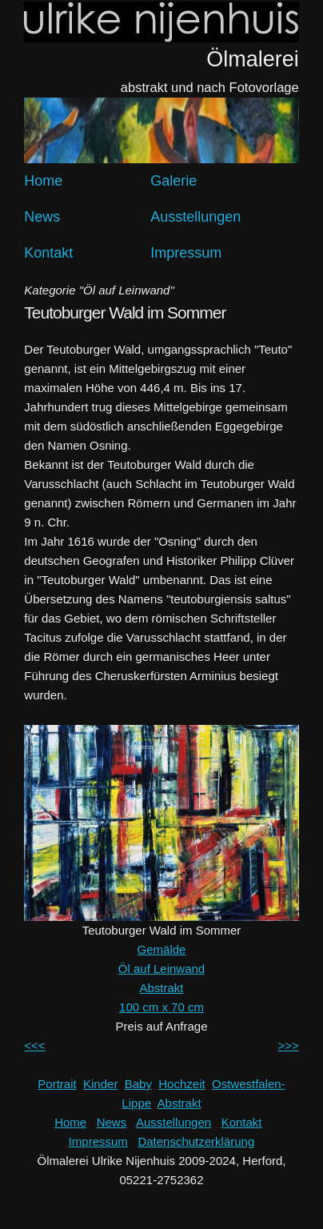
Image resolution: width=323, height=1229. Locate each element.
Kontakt (48, 253)
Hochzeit (181, 1084)
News (42, 217)
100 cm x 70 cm (161, 1007)
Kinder (100, 1084)
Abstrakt (161, 988)
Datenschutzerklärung (196, 1141)
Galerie (173, 181)
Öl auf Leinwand (161, 968)
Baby (138, 1084)
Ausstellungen (195, 217)
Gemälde (162, 949)
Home (43, 181)
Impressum (185, 253)
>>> (287, 1045)
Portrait (57, 1084)
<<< (34, 1045)
